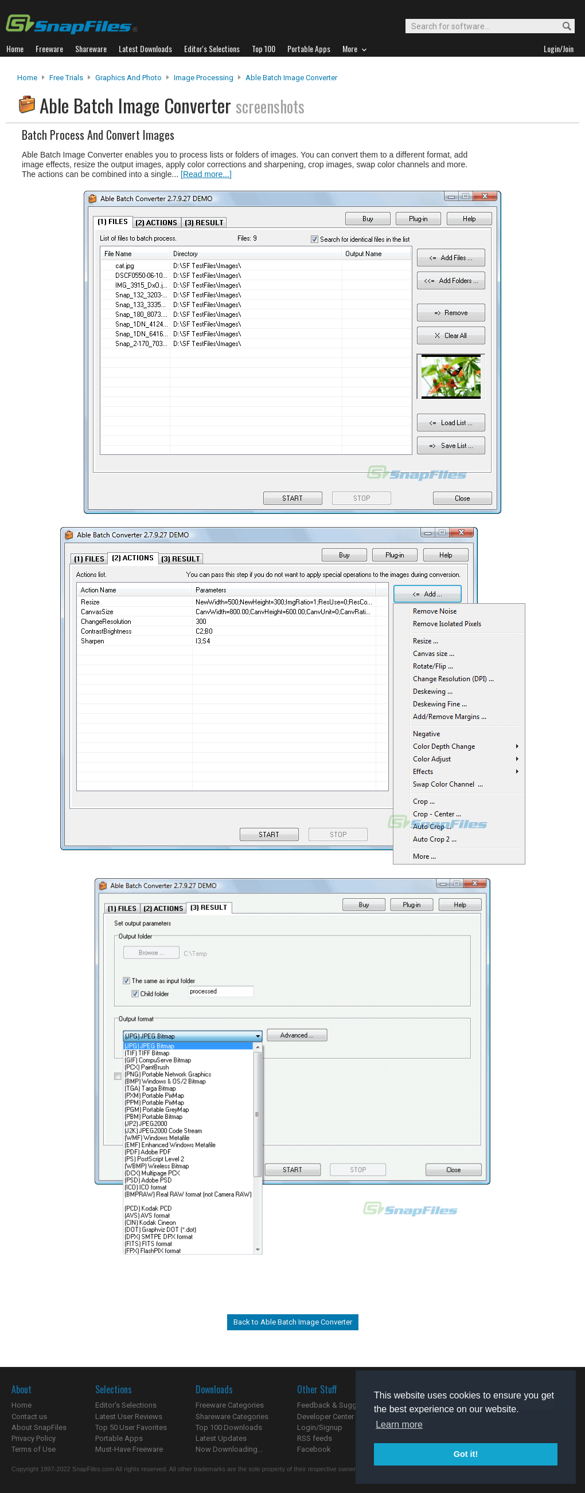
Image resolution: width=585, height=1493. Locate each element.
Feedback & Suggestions (339, 1405)
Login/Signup (319, 1427)
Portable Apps (119, 1438)
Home (27, 77)
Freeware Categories (230, 1405)
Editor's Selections (126, 1405)
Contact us (29, 1416)
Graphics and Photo (128, 77)
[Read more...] (206, 174)
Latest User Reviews (128, 1416)
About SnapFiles (39, 1427)
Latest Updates (221, 1438)
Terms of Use (33, 1449)
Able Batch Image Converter (291, 77)
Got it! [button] (466, 1454)
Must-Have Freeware (129, 1449)
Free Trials (66, 77)
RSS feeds (314, 1438)
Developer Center (325, 1416)
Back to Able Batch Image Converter (292, 1322)
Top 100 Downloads (229, 1427)
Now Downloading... (229, 1449)
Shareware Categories (232, 1416)
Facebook (314, 1449)
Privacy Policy (33, 1438)
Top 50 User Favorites (131, 1427)
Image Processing (203, 77)
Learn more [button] (399, 1424)
